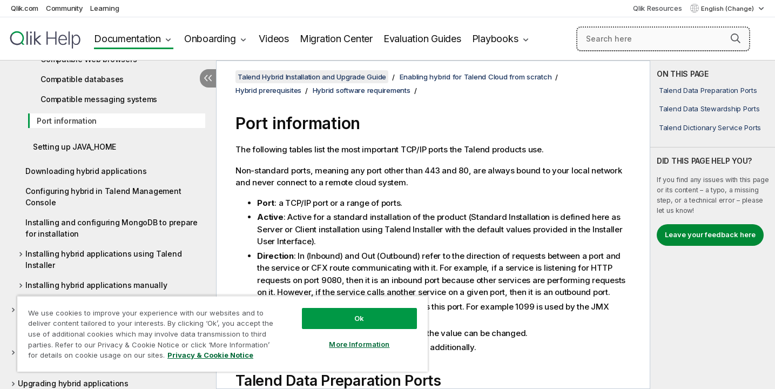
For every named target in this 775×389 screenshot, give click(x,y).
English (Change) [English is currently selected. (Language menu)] (728, 8)
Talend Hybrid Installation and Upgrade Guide (312, 76)
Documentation (127, 38)
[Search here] (663, 39)
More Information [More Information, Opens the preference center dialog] (359, 344)
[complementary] (712, 225)
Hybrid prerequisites (268, 90)
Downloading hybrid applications (85, 171)
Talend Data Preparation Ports (708, 90)
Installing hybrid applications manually (96, 285)
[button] (735, 38)
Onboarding (210, 38)
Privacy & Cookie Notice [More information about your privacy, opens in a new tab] (210, 355)
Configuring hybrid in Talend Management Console (103, 196)
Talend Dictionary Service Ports (710, 127)
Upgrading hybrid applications (73, 383)
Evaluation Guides (422, 38)
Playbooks (495, 38)
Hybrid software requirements (361, 90)
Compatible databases (82, 79)
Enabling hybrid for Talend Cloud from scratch (476, 76)
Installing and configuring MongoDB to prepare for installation (111, 228)
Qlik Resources (657, 8)
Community (64, 8)
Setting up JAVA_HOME (74, 146)
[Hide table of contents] (208, 78)
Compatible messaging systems (99, 99)
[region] (222, 334)
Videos (274, 38)
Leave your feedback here (710, 234)
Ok (359, 318)
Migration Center (336, 38)
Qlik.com (24, 8)
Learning (104, 8)
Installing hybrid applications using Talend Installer (103, 259)
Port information (67, 120)
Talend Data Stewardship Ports (709, 108)
